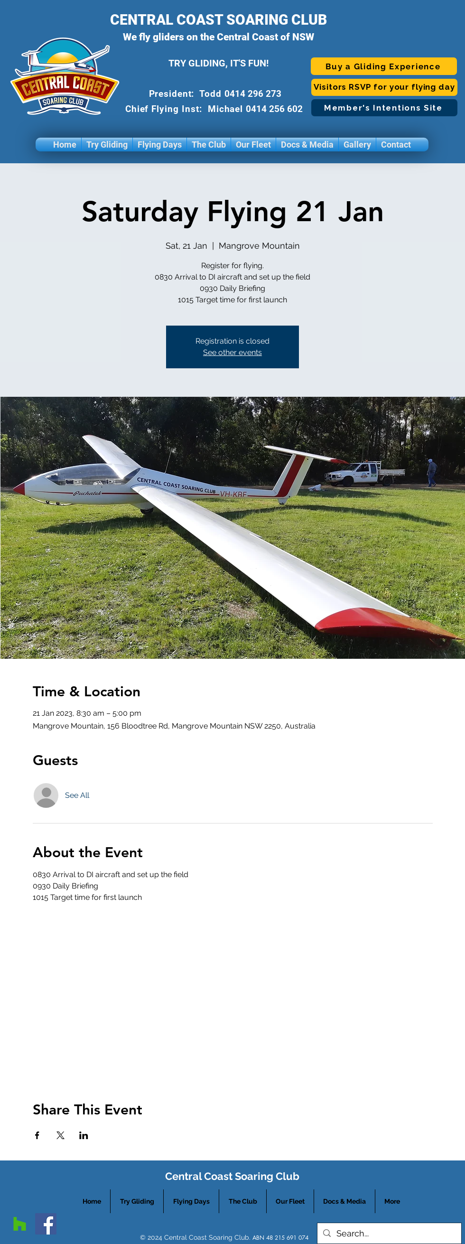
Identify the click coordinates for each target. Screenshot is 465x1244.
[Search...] (388, 1233)
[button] (107, 144)
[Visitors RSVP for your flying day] (384, 87)
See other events (232, 352)
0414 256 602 (275, 108)
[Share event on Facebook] (37, 1135)
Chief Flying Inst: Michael (185, 108)
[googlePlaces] (19, 1224)
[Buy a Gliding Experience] (384, 66)
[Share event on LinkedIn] (83, 1135)
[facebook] (45, 1224)
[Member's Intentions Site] (384, 107)
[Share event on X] (60, 1135)
